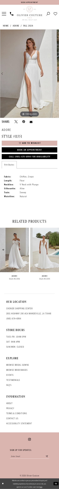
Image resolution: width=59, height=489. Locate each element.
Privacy (10, 408)
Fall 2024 (28, 25)
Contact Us (12, 418)
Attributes (9, 164)
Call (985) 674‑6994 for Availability (30, 156)
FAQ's (8, 385)
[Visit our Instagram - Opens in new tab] (29, 439)
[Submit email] (46, 456)
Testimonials (13, 380)
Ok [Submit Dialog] (56, 484)
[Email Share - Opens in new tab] (31, 121)
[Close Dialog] (3, 483)
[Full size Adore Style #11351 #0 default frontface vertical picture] (29, 73)
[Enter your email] (29, 456)
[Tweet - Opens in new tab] (16, 122)
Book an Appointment (29, 150)
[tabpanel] (29, 73)
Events (10, 375)
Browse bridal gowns (17, 365)
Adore (16, 25)
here (41, 487)
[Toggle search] (48, 13)
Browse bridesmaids (17, 370)
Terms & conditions (16, 413)
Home (6, 25)
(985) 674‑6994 (13, 318)
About (9, 403)
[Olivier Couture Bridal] (29, 13)
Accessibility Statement (19, 423)
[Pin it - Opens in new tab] (23, 122)
